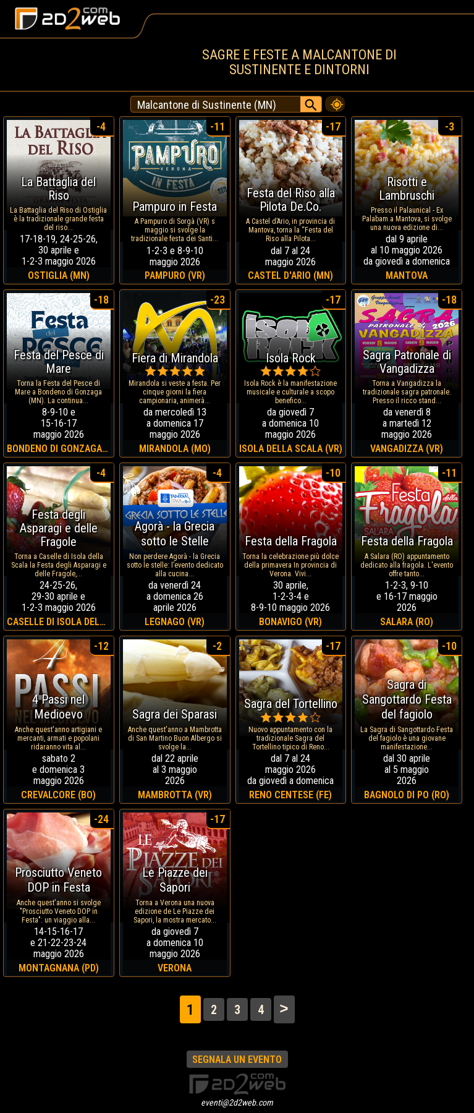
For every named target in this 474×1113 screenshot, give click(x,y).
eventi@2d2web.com (237, 1102)
